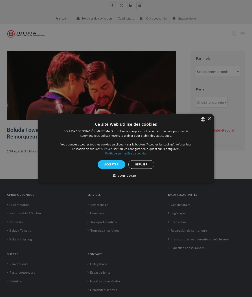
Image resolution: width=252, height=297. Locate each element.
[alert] (126, 148)
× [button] (209, 119)
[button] (126, 175)
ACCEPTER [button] (111, 164)
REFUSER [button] (141, 164)
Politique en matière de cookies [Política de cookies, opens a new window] (126, 153)
